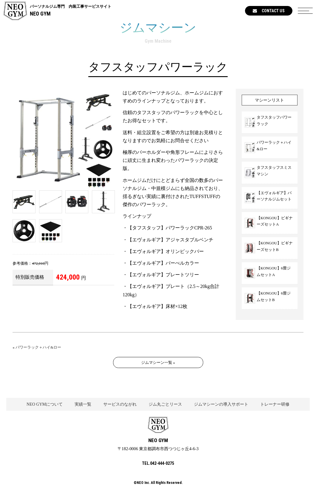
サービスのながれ (120, 404)
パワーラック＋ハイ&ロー (38, 347)
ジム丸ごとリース (165, 404)
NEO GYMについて (45, 404)
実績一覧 (83, 404)
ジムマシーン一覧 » (158, 362)
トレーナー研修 (274, 404)
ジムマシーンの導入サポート (221, 404)
